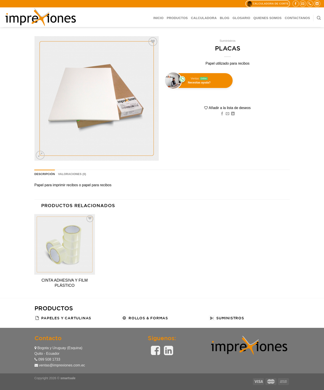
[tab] (44, 174)
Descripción (44, 174)
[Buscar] (319, 18)
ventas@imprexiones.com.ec (59, 365)
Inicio (158, 18)
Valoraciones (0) (72, 174)
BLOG (225, 18)
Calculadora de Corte (268, 4)
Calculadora (204, 18)
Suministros (227, 40)
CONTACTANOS (297, 18)
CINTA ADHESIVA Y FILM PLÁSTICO (64, 283)
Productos (177, 18)
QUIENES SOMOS (267, 18)
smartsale (67, 378)
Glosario (241, 18)
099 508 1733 (47, 359)
